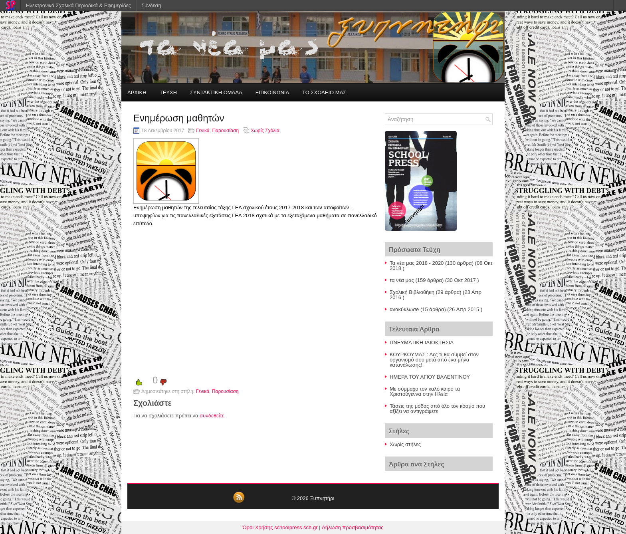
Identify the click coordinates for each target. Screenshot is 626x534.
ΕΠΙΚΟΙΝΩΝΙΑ (272, 92)
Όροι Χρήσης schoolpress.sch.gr (280, 527)
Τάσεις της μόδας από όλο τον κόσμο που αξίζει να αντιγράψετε (437, 408)
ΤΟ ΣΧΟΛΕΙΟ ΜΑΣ (324, 92)
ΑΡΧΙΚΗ (137, 92)
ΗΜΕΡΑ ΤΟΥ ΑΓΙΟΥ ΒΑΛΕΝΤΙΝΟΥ (430, 377)
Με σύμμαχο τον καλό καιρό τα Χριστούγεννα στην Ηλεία (425, 391)
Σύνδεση (151, 5)
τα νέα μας (402, 280)
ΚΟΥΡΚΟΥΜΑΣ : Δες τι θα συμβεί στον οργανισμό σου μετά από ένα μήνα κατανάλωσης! (434, 359)
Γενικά (202, 130)
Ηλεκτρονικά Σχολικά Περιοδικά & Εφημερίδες (78, 5)
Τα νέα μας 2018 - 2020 (417, 263)
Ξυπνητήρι (322, 498)
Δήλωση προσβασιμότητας (352, 527)
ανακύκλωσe (404, 309)
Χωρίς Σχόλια (265, 130)
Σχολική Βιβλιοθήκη (412, 292)
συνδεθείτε (212, 416)
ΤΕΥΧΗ (168, 92)
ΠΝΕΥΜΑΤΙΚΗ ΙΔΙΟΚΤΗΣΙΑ (422, 342)
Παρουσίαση (225, 130)
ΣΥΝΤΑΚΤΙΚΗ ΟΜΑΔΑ (216, 92)
